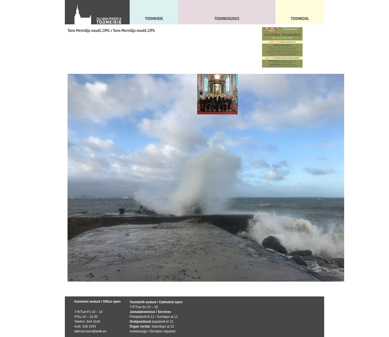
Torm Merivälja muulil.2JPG (88, 30)
